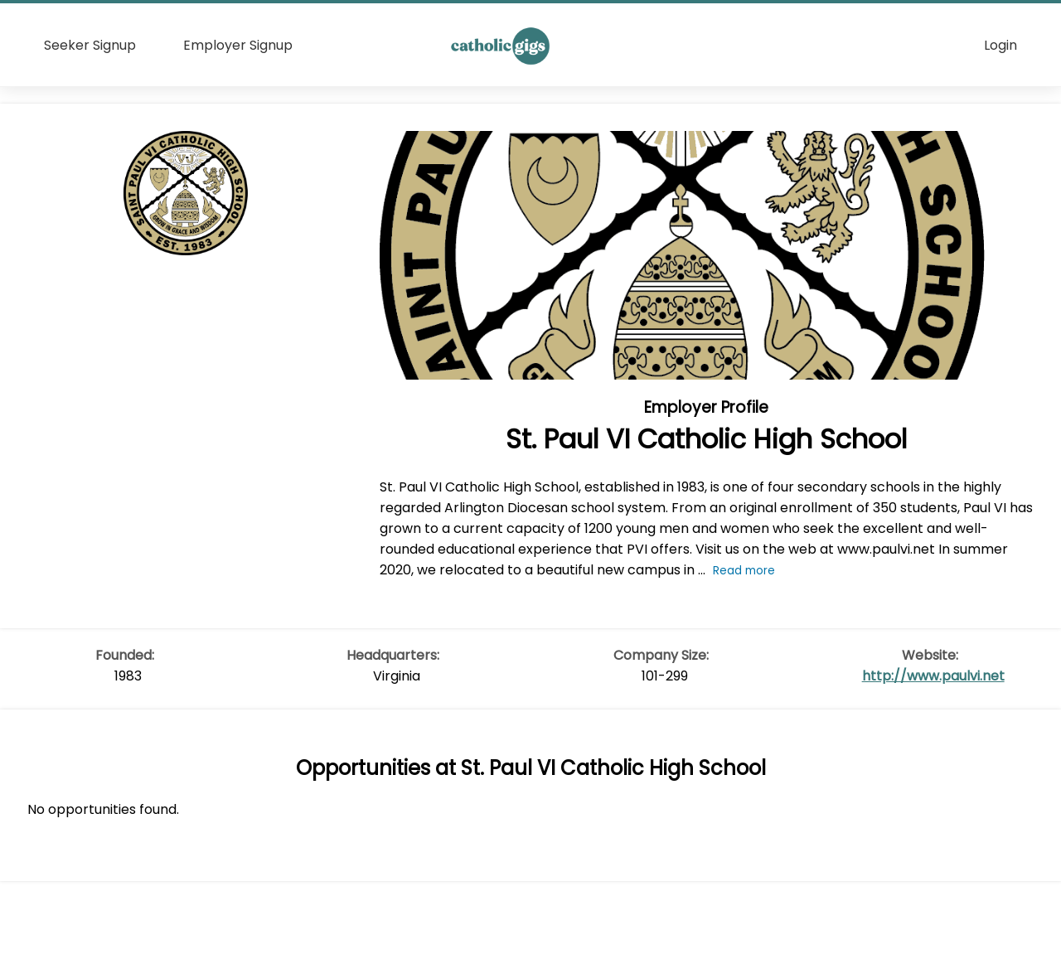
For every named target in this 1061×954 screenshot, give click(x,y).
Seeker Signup (90, 45)
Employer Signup (238, 45)
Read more (744, 571)
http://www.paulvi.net (933, 675)
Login (1000, 45)
